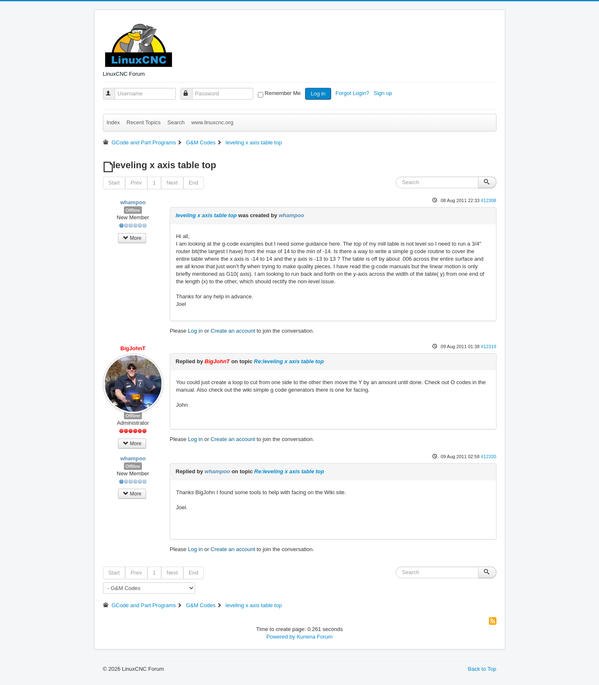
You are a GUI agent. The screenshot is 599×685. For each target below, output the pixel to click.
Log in (318, 93)
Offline (133, 210)
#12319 (488, 346)
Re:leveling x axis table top (289, 361)
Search (176, 122)
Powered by (280, 637)
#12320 (488, 456)
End (193, 183)
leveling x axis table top (206, 215)
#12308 (488, 200)
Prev (136, 183)
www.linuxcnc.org (212, 122)
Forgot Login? (352, 93)
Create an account (233, 331)
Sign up (384, 93)
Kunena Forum (315, 637)
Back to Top (482, 669)
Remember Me (283, 93)
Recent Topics (143, 122)
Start (114, 183)
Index (113, 122)
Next (172, 183)
